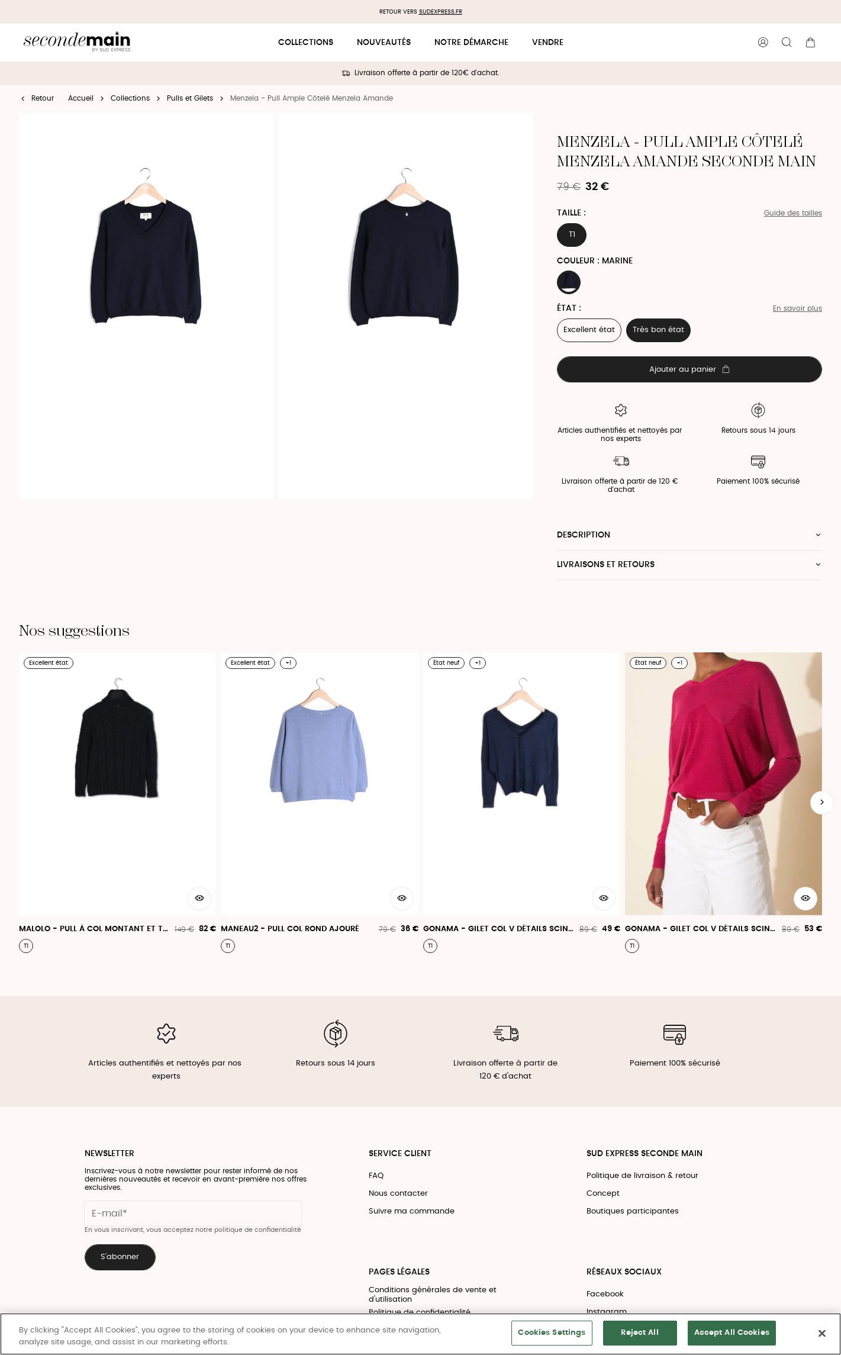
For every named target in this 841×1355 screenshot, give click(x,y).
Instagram (607, 1312)
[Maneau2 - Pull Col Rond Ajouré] (319, 802)
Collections (305, 42)
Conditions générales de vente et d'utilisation (433, 1294)
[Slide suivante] (822, 803)
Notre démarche (471, 42)
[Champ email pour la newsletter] (193, 1213)
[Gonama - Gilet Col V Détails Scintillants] (521, 802)
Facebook (605, 1294)
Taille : (571, 213)
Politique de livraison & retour (642, 1176)
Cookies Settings (551, 1333)
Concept (603, 1194)
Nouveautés (384, 42)
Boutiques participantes (633, 1211)
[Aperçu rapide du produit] (199, 898)
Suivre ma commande (412, 1211)
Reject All (639, 1333)
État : (569, 308)
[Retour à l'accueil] (77, 43)
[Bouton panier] (810, 43)
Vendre (547, 42)
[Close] (822, 1333)
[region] (420, 1334)
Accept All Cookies (731, 1333)
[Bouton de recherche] (786, 43)
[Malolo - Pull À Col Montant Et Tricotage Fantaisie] (117, 802)
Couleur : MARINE (595, 261)
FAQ (376, 1176)
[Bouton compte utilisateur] (763, 43)
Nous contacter (398, 1194)
